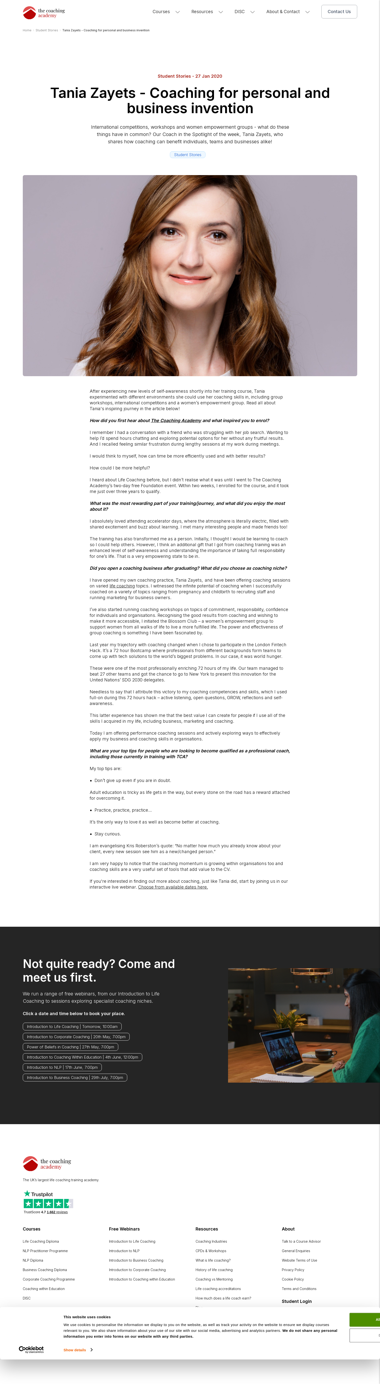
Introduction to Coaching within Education (142, 1279)
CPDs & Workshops (211, 1251)
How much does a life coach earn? (223, 1298)
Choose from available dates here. (173, 887)
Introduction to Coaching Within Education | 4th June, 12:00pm (82, 1057)
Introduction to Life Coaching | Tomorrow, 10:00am (72, 1026)
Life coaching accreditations (218, 1289)
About (288, 1228)
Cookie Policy (293, 1279)
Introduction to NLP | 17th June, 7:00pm (62, 1067)
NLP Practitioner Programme (45, 1251)
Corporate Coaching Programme (49, 1279)
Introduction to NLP (124, 1251)
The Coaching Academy (176, 420)
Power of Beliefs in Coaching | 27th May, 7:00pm (70, 1046)
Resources (207, 11)
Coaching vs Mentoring (214, 1279)
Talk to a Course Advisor (301, 1241)
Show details (74, 1374)
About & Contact (288, 11)
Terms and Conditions (299, 1289)
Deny (339, 1360)
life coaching (122, 585)
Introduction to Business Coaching (136, 1260)
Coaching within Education (44, 1289)
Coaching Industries (211, 1241)
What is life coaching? (213, 1260)
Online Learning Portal (299, 1314)
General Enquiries (296, 1251)
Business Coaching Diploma (45, 1270)
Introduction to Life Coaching (132, 1241)
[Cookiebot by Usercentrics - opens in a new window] (31, 1374)
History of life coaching (214, 1270)
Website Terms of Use (299, 1260)
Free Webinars (124, 1228)
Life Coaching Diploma (41, 1241)
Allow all (339, 1344)
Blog (199, 1308)
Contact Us (339, 11)
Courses (167, 11)
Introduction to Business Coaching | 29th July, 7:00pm (75, 1077)
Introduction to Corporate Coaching (137, 1270)
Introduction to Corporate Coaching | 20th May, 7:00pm (76, 1036)
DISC (245, 11)
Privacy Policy (293, 1270)
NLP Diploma (33, 1260)
